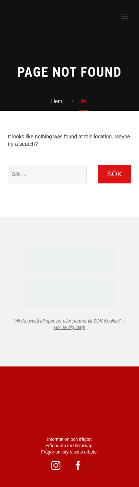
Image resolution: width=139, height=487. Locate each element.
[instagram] (58, 465)
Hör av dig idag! (69, 327)
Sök (114, 174)
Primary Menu (124, 17)
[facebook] (80, 465)
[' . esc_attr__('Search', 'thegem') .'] (47, 174)
